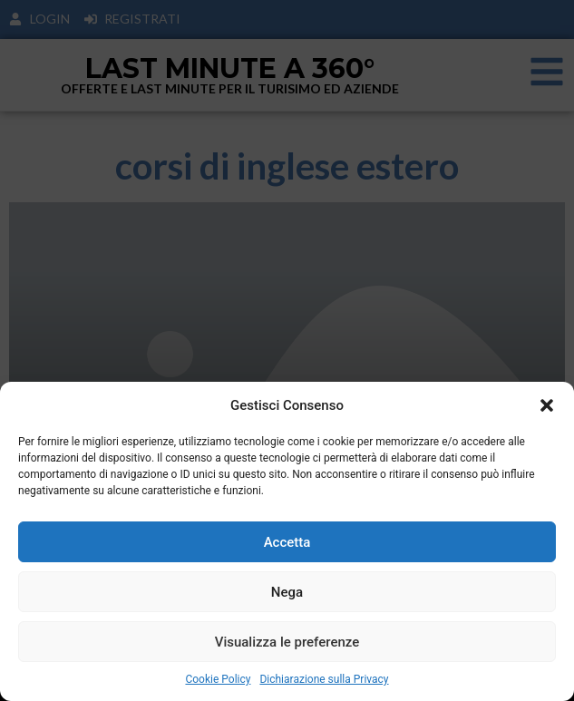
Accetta (287, 542)
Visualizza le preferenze (287, 642)
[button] (547, 405)
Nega (287, 592)
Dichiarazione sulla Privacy (323, 679)
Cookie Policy (217, 679)
